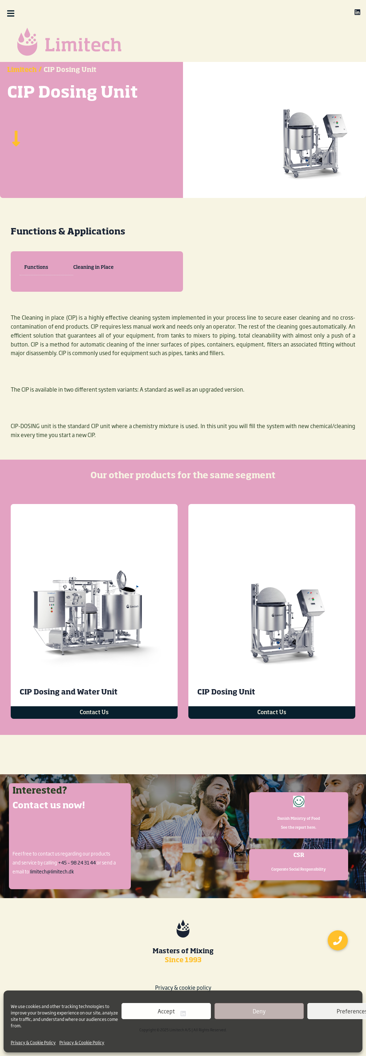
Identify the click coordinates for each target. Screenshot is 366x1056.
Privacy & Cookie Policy (33, 1042)
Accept (166, 1011)
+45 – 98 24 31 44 (77, 862)
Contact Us (94, 734)
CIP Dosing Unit (226, 713)
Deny (259, 1011)
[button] (29, 13)
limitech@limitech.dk (52, 871)
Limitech (22, 91)
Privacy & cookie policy (183, 987)
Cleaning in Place (93, 289)
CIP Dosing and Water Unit (69, 713)
